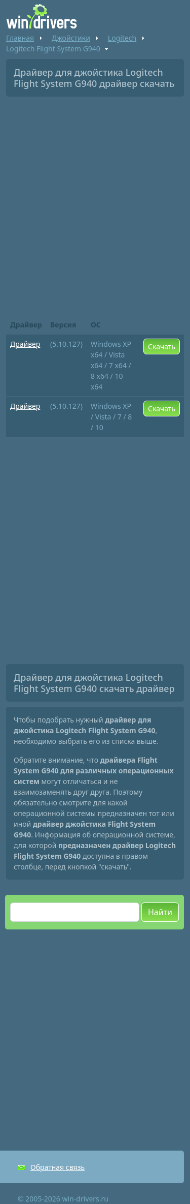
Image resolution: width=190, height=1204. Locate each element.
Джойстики (71, 38)
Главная (20, 38)
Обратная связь (57, 1167)
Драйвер (25, 344)
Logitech (122, 38)
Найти (160, 912)
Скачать (161, 346)
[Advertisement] (95, 204)
